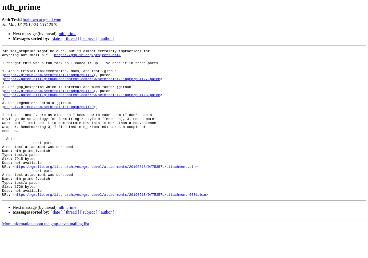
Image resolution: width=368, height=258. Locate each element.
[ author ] (106, 38)
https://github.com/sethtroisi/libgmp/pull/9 (49, 118)
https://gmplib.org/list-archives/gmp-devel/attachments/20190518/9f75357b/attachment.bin (105, 190)
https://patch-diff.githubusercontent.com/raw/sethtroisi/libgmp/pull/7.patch (82, 85)
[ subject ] (88, 38)
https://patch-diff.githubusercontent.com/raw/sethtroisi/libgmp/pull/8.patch (82, 104)
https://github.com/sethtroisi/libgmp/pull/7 (49, 80)
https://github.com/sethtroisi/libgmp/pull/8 (49, 99)
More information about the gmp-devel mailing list (45, 253)
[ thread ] (71, 38)
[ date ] (56, 38)
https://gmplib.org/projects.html (87, 56)
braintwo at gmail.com (42, 20)
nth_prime (67, 33)
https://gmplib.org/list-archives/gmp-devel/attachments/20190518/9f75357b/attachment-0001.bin (110, 224)
